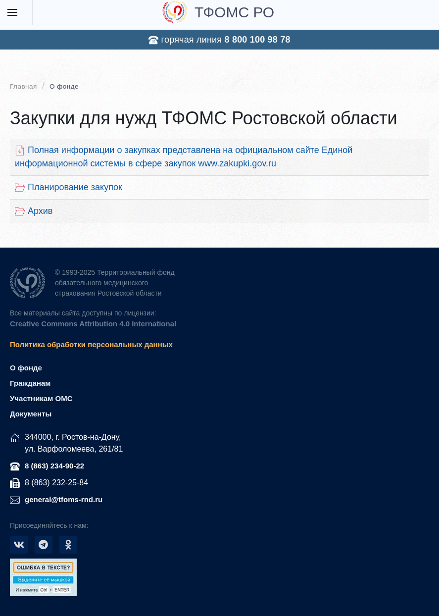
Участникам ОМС (41, 398)
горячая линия (219, 40)
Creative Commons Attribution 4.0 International (93, 323)
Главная (23, 86)
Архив (33, 211)
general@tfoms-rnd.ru (63, 499)
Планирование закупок (68, 187)
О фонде (64, 86)
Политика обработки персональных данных (91, 344)
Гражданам (30, 383)
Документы (30, 414)
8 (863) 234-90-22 (54, 466)
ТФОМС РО (218, 12)
